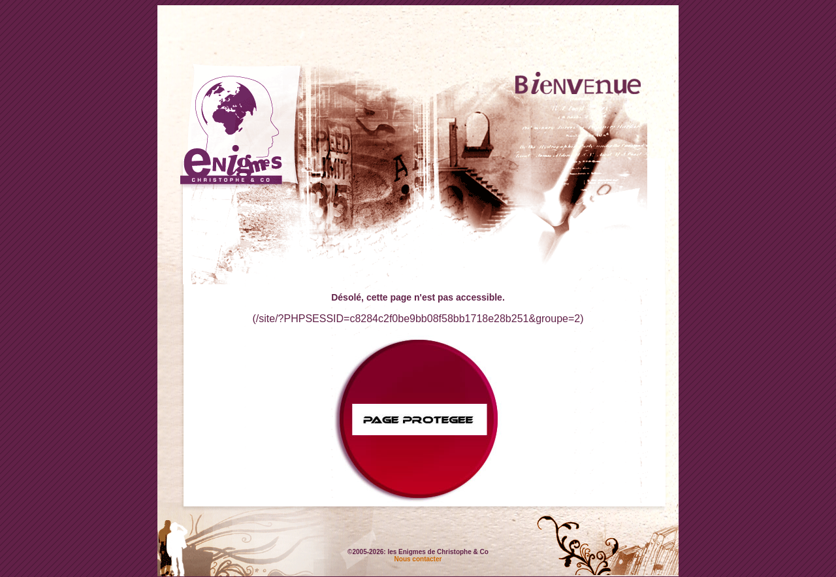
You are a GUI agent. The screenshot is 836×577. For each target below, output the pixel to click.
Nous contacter (418, 559)
